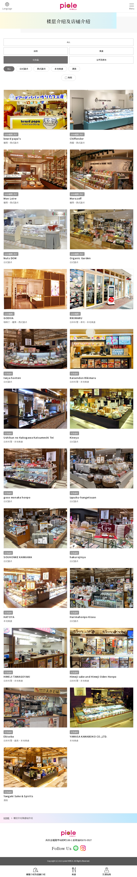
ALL (68, 42)
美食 (101, 51)
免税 (70, 77)
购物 (36, 51)
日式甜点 (24, 68)
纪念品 (36, 59)
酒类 (74, 68)
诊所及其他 (101, 59)
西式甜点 (41, 68)
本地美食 (59, 68)
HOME (6, 818)
